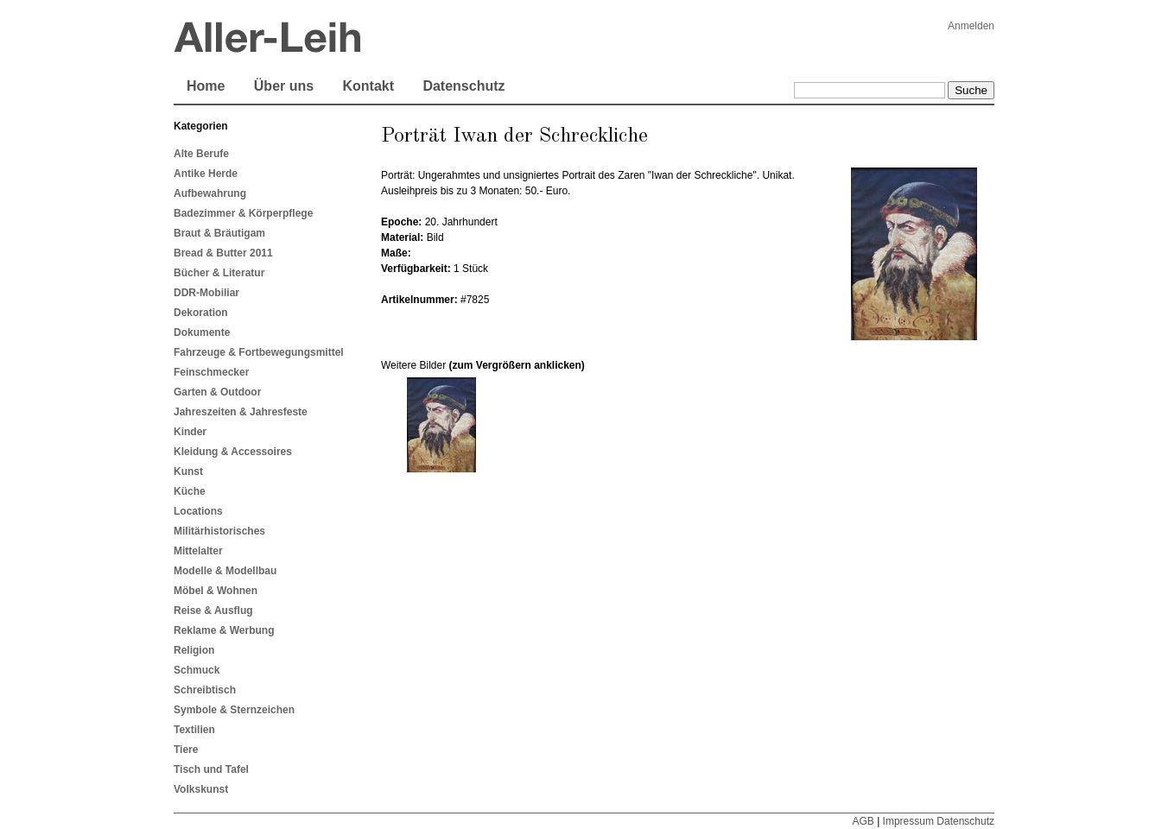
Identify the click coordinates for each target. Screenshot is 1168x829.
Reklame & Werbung (224, 630)
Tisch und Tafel (211, 769)
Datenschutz (463, 86)
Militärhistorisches (219, 531)
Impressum (908, 821)
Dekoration (201, 313)
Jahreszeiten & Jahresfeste (241, 412)
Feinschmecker (211, 372)
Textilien (194, 730)
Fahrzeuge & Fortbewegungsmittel (259, 352)
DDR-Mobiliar (206, 293)
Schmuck (196, 670)
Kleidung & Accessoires (233, 452)
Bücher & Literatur (219, 273)
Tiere (186, 750)
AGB (862, 821)
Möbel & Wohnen (215, 591)
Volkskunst (201, 789)
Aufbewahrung (210, 193)
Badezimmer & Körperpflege (243, 213)
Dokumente (202, 332)
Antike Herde (206, 174)
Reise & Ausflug (213, 610)
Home (206, 86)
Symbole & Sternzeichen (234, 710)
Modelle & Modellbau (225, 571)
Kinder (190, 432)
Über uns (284, 86)
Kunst (188, 471)
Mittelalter (198, 551)
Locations (198, 511)
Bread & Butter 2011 (223, 253)
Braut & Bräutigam (219, 233)
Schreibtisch (205, 690)
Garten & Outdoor (217, 392)
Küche (190, 491)
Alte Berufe (201, 154)
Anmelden (971, 26)
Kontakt (368, 86)
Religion (194, 650)
